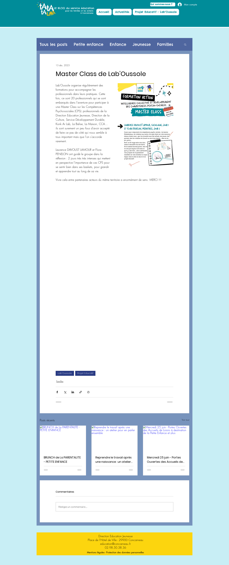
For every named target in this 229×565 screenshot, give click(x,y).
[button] (185, 44)
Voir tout (185, 419)
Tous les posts (53, 44)
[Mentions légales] (96, 552)
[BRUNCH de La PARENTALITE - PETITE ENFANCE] (63, 438)
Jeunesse (142, 44)
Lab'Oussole (65, 373)
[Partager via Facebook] (57, 392)
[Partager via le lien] (80, 392)
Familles (165, 44)
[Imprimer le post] (88, 392)
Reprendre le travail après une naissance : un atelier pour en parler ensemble (113, 459)
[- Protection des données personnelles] (124, 552)
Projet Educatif (85, 373)
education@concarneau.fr (115, 544)
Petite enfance (88, 44)
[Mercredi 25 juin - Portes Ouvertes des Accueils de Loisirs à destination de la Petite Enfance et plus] (166, 438)
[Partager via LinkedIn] (72, 392)
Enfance (118, 44)
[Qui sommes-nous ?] (162, 4)
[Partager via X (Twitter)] (64, 392)
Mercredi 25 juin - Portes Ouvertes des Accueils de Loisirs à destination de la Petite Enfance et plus (165, 459)
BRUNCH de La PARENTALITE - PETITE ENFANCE (62, 459)
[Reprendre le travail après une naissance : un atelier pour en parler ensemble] (115, 438)
